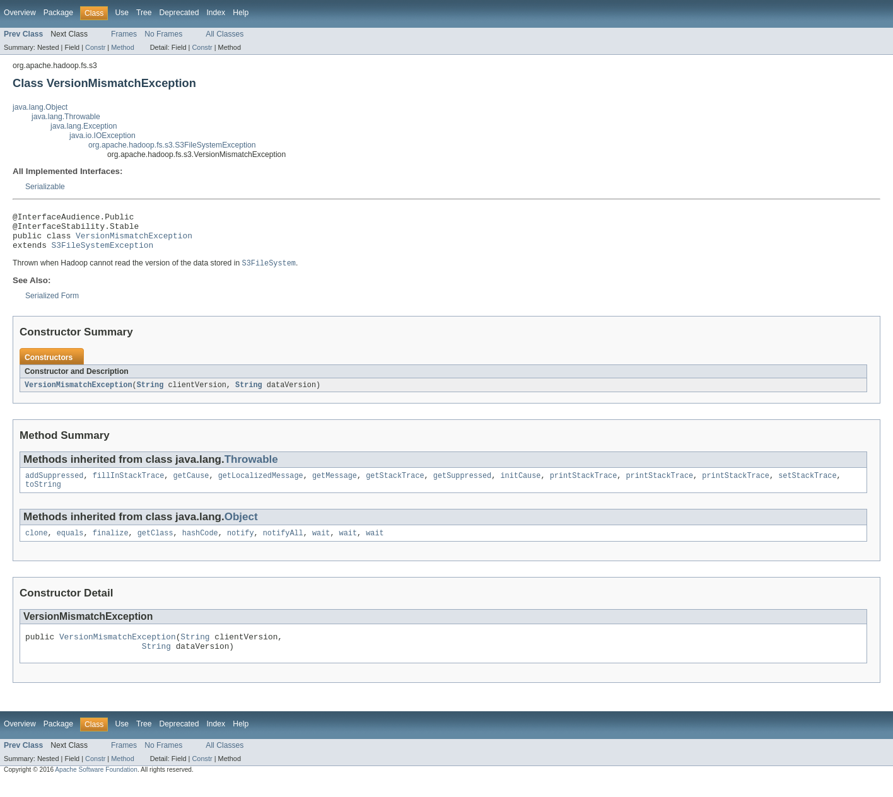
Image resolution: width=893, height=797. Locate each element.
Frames (124, 34)
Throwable (251, 468)
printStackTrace (583, 485)
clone (36, 545)
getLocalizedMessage (260, 485)
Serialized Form (52, 304)
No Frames (163, 34)
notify (240, 545)
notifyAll (283, 545)
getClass (155, 545)
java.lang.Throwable (66, 116)
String (150, 393)
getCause (191, 485)
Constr (95, 47)
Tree (144, 12)
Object (241, 528)
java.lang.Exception (83, 126)
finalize (111, 545)
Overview (20, 12)
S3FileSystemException (103, 252)
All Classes (224, 34)
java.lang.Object (40, 107)
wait (321, 545)
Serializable (45, 186)
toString (43, 496)
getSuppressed (462, 485)
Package (58, 12)
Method (122, 47)
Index (215, 12)
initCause (520, 485)
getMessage (334, 485)
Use (122, 12)
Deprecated (179, 12)
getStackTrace (395, 485)
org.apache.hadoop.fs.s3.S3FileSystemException (172, 145)
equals (70, 545)
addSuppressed (54, 485)
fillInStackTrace (129, 485)
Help (240, 12)
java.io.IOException (102, 135)
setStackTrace (807, 485)
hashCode (200, 545)
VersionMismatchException (134, 241)
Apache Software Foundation (96, 785)
